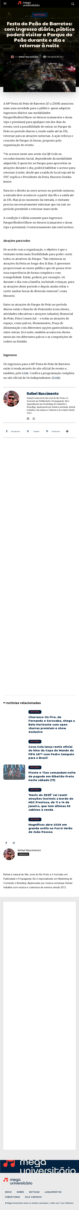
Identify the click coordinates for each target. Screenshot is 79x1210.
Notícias (40, 15)
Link (25, 373)
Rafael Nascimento (28, 57)
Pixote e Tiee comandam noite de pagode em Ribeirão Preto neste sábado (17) (52, 776)
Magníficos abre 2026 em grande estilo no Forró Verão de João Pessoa (50, 828)
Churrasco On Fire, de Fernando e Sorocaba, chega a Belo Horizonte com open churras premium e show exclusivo (51, 725)
